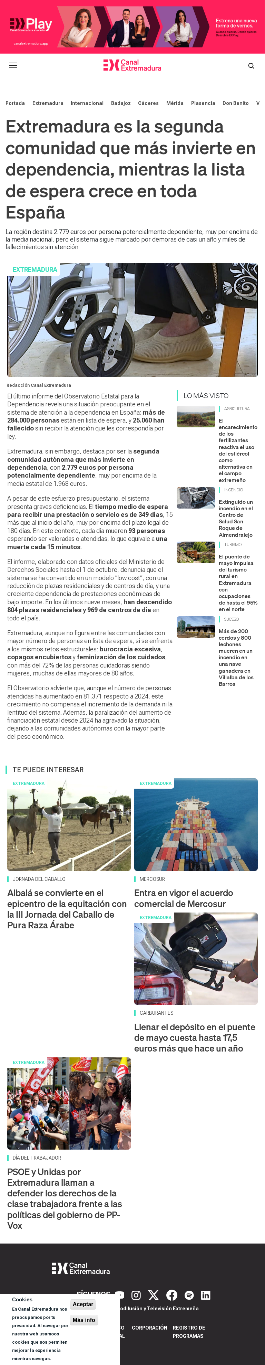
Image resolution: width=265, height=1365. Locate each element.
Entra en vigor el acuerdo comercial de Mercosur (183, 898)
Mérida (175, 103)
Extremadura (47, 103)
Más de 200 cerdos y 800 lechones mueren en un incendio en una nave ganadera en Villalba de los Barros (236, 658)
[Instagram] (137, 1294)
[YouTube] (120, 1294)
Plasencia (203, 103)
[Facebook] (172, 1294)
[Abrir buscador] (251, 65)
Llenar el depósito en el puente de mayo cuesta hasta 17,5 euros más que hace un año (194, 1037)
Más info (84, 1320)
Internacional (87, 103)
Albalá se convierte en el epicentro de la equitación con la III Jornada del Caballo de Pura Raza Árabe (67, 909)
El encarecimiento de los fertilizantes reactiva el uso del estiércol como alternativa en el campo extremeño (238, 450)
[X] (154, 1294)
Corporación (149, 1328)
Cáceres (148, 103)
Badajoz (121, 103)
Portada (15, 103)
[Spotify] (190, 1294)
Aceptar (83, 1304)
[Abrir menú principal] (13, 65)
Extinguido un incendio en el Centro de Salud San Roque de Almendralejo (236, 518)
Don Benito (236, 103)
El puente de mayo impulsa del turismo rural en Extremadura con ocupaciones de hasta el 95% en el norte (238, 583)
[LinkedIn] (205, 1294)
